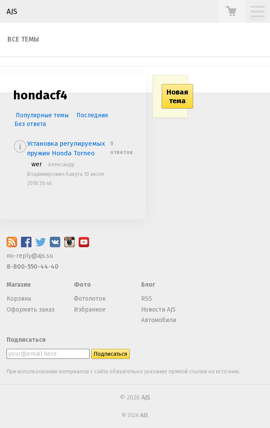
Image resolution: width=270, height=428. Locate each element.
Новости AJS (158, 309)
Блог (148, 284)
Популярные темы (42, 115)
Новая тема (177, 96)
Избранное (90, 309)
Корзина (19, 298)
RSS (146, 298)
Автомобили (158, 320)
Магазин (19, 284)
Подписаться (26, 340)
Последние (92, 115)
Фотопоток (90, 298)
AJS (12, 11)
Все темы (23, 39)
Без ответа (30, 124)
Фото (82, 284)
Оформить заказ (31, 309)
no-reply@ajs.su (30, 256)
